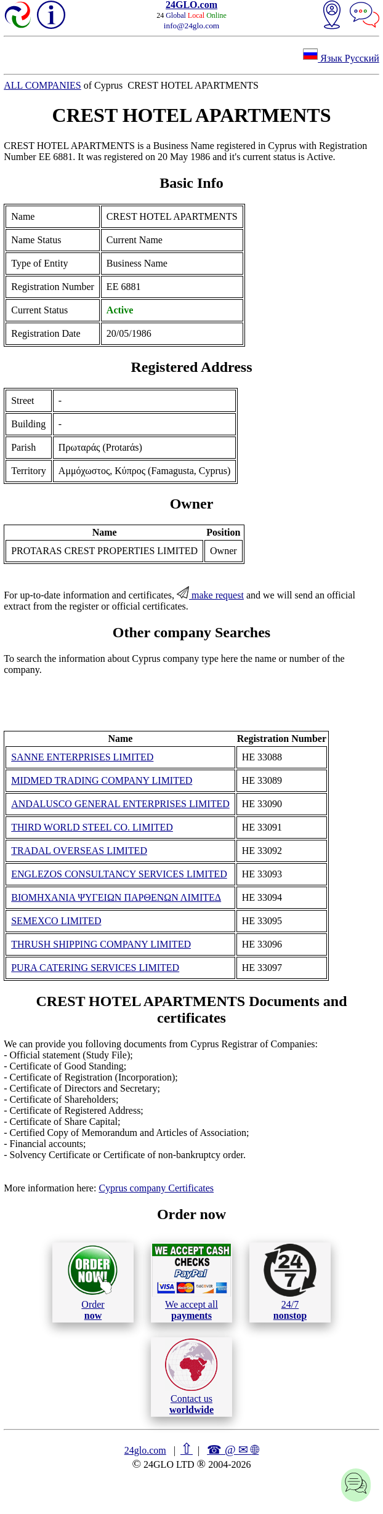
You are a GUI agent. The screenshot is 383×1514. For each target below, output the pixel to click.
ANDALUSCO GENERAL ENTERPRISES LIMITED (120, 804)
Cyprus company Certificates (156, 1188)
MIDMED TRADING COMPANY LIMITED (101, 780)
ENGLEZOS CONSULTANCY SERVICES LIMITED (119, 874)
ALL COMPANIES (42, 85)
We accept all (191, 1282)
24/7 (290, 1282)
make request (210, 595)
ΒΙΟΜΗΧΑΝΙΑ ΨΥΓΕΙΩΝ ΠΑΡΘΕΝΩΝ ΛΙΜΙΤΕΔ (116, 897)
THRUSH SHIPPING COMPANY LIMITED (101, 944)
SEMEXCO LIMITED (56, 921)
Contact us (191, 1377)
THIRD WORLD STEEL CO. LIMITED (92, 827)
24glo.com (145, 1450)
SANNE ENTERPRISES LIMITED (82, 757)
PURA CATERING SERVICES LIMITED (95, 967)
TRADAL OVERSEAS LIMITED (79, 850)
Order (93, 1282)
